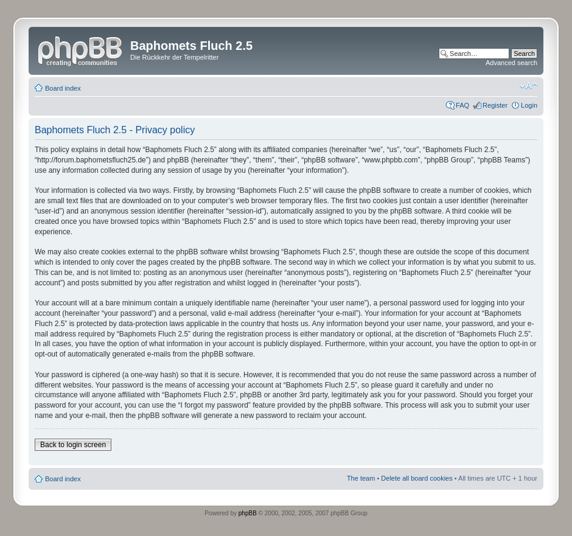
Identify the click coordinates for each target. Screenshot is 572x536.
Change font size (528, 85)
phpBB (248, 513)
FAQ (462, 105)
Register (495, 105)
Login (529, 105)
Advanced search (511, 62)
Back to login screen (73, 444)
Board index (63, 88)
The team (361, 478)
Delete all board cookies (416, 478)
